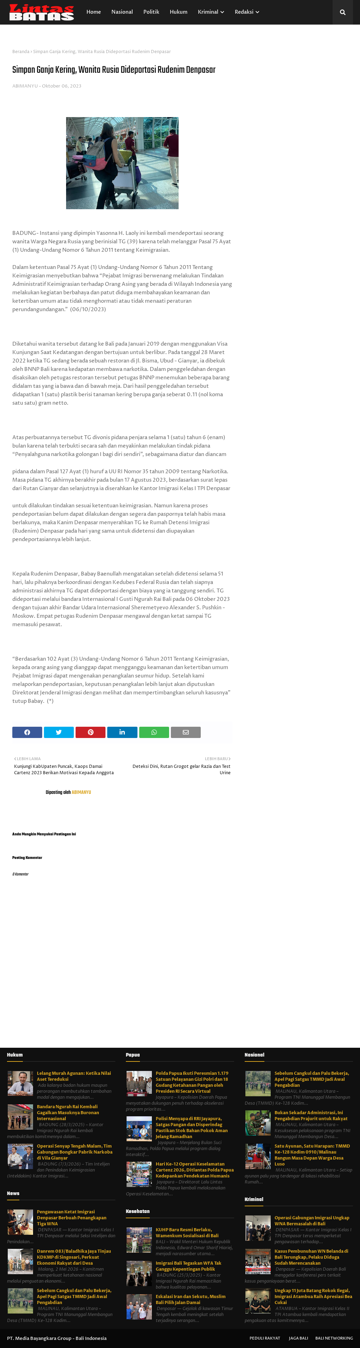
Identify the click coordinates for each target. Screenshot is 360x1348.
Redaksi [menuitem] (244, 12)
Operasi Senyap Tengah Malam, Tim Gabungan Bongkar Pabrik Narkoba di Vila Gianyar (74, 1152)
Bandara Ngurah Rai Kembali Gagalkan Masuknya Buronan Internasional (68, 1113)
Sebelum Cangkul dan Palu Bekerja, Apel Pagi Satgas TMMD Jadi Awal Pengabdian (74, 1296)
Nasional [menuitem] (122, 12)
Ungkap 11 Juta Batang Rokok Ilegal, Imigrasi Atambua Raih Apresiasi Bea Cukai (313, 1296)
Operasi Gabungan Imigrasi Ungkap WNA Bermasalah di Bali (312, 1221)
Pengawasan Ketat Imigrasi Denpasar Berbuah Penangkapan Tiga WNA (72, 1218)
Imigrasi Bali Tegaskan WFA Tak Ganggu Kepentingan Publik (188, 1266)
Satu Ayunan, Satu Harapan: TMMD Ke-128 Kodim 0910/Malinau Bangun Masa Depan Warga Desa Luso (312, 1155)
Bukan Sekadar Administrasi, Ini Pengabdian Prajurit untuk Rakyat (311, 1116)
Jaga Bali (298, 1338)
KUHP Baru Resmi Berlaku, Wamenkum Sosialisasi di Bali (187, 1233)
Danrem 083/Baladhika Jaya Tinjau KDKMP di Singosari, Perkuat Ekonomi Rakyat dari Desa (74, 1257)
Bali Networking (334, 1338)
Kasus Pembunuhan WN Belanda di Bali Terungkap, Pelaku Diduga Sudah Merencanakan (311, 1257)
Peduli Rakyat (265, 1338)
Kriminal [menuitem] (208, 12)
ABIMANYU (25, 86)
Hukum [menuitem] (178, 12)
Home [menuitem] (93, 12)
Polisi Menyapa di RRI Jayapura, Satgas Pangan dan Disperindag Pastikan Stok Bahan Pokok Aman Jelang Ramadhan (192, 1128)
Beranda (21, 52)
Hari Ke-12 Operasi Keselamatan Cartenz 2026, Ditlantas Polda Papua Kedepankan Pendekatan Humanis (195, 1170)
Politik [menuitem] (151, 12)
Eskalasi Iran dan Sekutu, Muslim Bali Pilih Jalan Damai (191, 1299)
